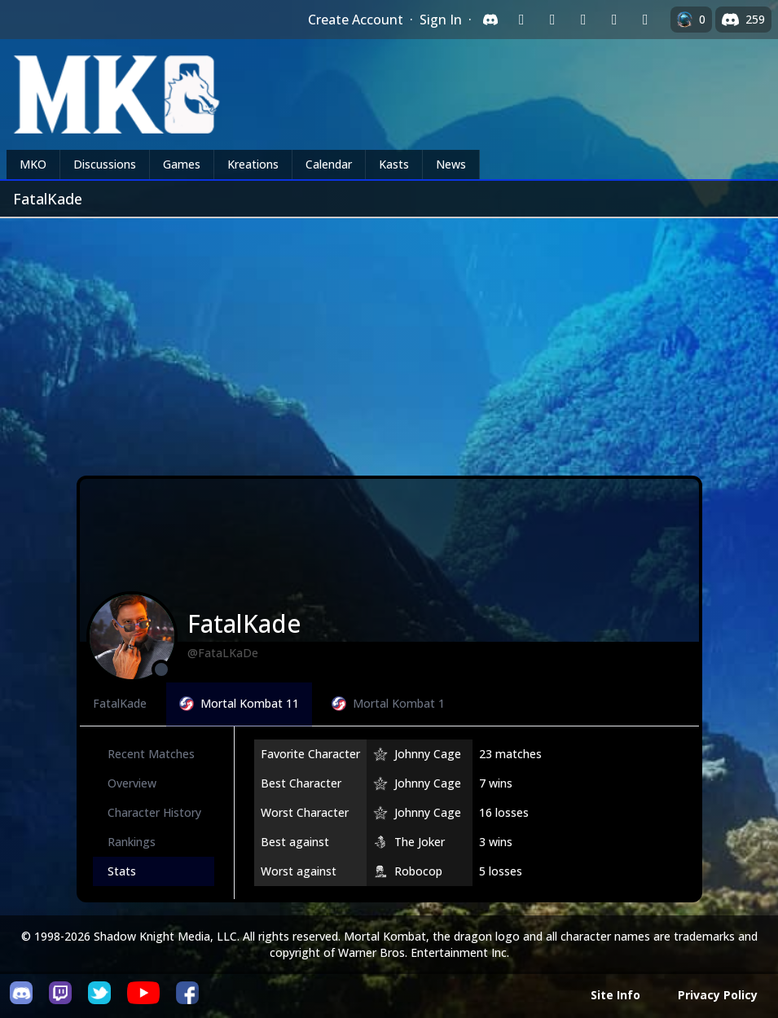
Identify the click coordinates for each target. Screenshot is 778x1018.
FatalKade (120, 703)
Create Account (355, 20)
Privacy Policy (718, 995)
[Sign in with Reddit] (583, 19)
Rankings (132, 841)
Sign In (441, 20)
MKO (33, 164)
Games (181, 164)
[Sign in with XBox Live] (645, 19)
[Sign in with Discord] (490, 19)
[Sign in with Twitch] (521, 19)
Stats (122, 871)
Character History (154, 812)
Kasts (394, 164)
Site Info (615, 995)
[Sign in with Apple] (614, 19)
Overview (132, 783)
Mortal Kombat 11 (239, 703)
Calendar (328, 164)
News (451, 164)
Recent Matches (151, 753)
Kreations (253, 164)
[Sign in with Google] (552, 19)
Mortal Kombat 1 (388, 703)
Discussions (104, 164)
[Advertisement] (389, 340)
